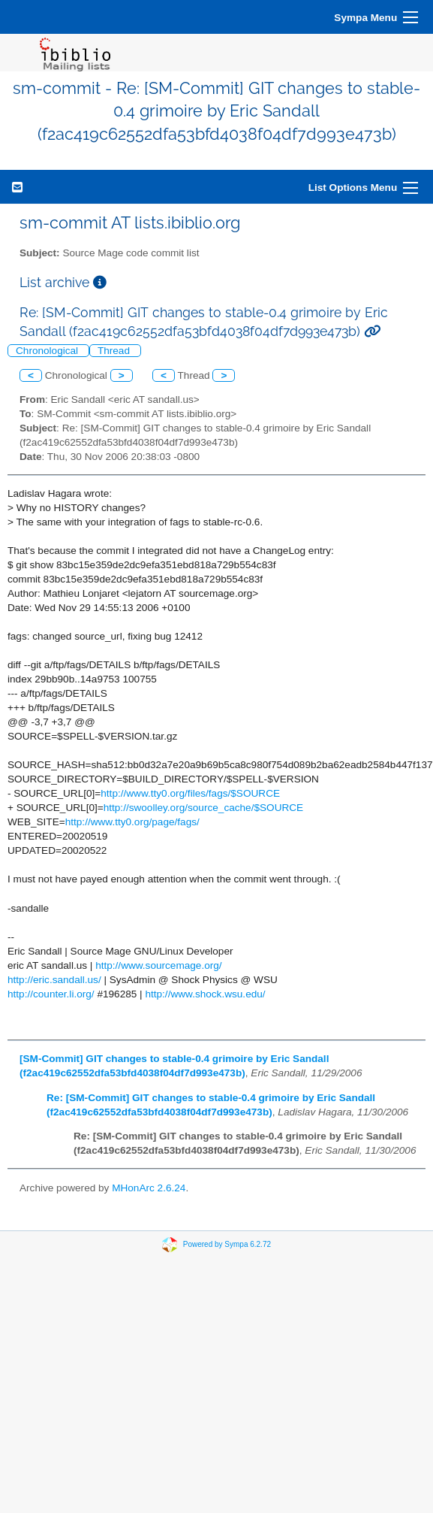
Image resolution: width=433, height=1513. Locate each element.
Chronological (48, 350)
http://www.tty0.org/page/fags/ (132, 822)
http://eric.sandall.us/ (54, 979)
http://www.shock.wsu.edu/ (205, 994)
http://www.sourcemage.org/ (158, 965)
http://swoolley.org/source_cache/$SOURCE (203, 807)
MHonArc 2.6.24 (148, 1188)
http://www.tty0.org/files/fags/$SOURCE (190, 793)
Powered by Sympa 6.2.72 (227, 1244)
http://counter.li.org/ (51, 994)
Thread (115, 350)
